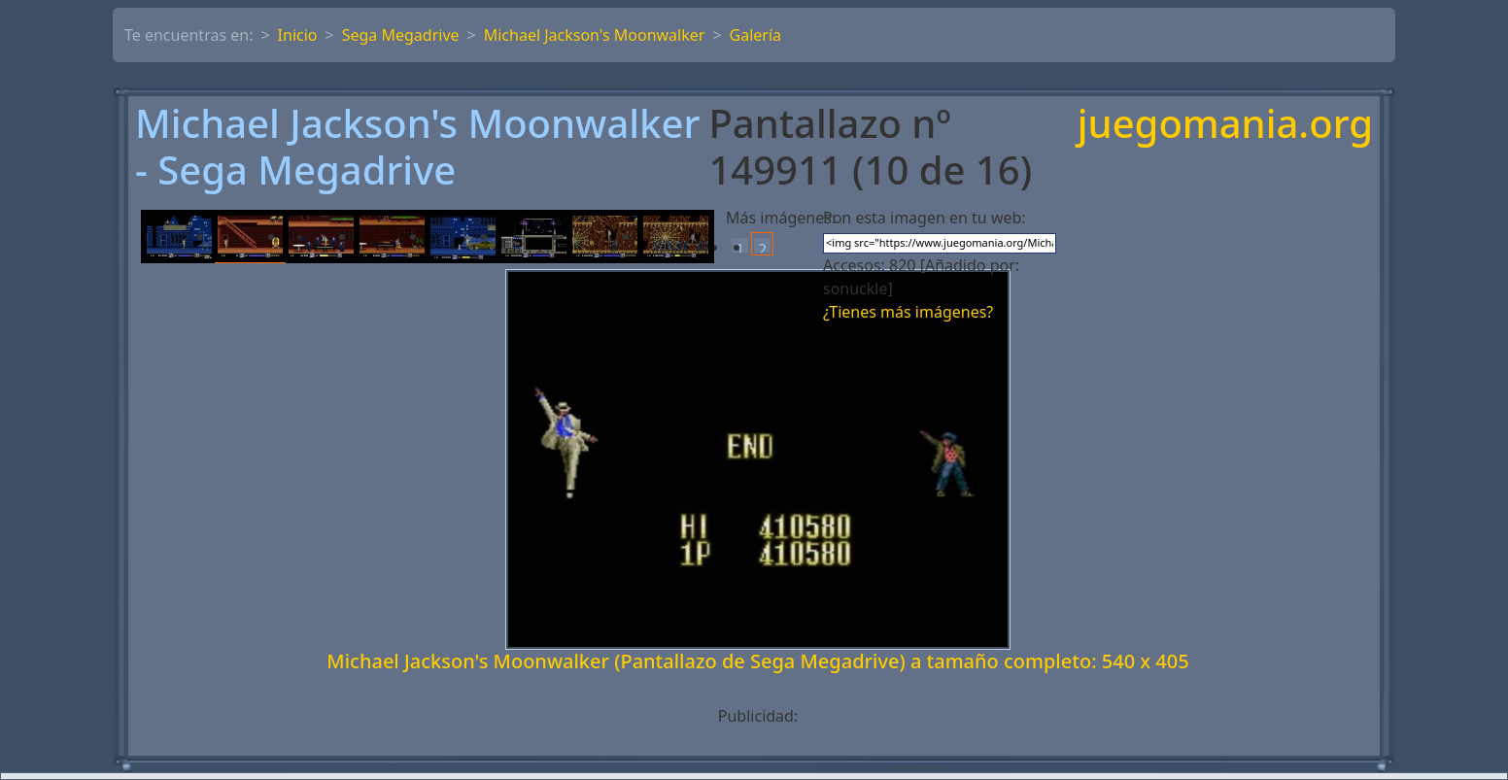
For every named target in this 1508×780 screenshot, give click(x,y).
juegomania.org (1225, 125)
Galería (756, 35)
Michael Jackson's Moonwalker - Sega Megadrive (417, 146)
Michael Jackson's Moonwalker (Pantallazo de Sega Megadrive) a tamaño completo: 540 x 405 (757, 661)
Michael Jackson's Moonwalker (594, 35)
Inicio (298, 35)
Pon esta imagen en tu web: (924, 217)
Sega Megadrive (401, 35)
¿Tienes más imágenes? (908, 311)
